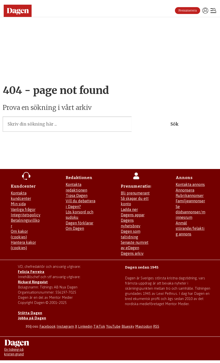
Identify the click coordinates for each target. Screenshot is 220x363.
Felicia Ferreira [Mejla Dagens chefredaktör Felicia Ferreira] (31, 272)
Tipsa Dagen (76, 195)
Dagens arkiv (132, 253)
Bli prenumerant (135, 193)
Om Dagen (75, 228)
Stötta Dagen (30, 313)
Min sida (18, 204)
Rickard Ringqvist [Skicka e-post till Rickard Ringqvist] (33, 282)
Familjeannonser (190, 201)
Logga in (205, 10)
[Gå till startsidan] (18, 11)
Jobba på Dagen (32, 318)
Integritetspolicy (25, 215)
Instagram (65, 326)
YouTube (113, 326)
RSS (156, 326)
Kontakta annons (190, 184)
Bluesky (128, 326)
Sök (174, 124)
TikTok (99, 326)
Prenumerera (187, 10)
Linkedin (85, 326)
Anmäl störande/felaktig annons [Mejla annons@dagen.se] (190, 228)
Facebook (47, 326)
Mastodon (143, 326)
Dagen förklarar (79, 223)
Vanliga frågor (23, 209)
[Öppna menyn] (213, 11)
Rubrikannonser (190, 195)
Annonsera (185, 190)
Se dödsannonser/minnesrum (190, 212)
